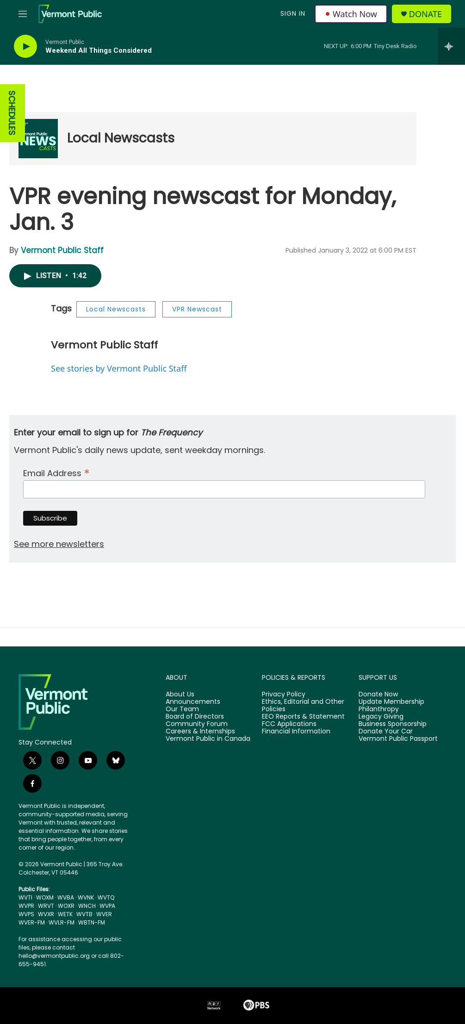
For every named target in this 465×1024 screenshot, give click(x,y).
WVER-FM (32, 922)
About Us (180, 694)
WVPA (107, 906)
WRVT (46, 906)
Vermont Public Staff (62, 250)
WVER (104, 914)
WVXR (46, 914)
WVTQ (106, 897)
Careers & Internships (200, 731)
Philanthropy (379, 709)
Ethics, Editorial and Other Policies (303, 705)
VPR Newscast (197, 309)
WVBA (65, 897)
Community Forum (197, 724)
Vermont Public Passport (398, 739)
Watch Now (351, 13)
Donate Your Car (386, 731)
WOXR (66, 906)
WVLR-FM (61, 922)
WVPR (26, 906)
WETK (65, 914)
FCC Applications (289, 724)
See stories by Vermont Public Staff (119, 368)
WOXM (45, 897)
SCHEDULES (12, 113)
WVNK (86, 897)
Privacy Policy (283, 694)
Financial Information (296, 731)
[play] (25, 46)
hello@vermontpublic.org (54, 956)
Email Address (56, 472)
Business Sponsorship (393, 724)
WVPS (26, 914)
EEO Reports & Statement (303, 716)
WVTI (25, 897)
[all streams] (451, 46)
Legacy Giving (381, 716)
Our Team (182, 709)
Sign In (292, 13)
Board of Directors (195, 716)
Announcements (193, 702)
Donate (425, 14)
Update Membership (391, 702)
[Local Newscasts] (38, 138)
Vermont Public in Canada (208, 739)
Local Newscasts (120, 138)
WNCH (87, 906)
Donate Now (378, 694)
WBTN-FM (91, 922)
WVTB (84, 914)
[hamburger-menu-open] (22, 14)
